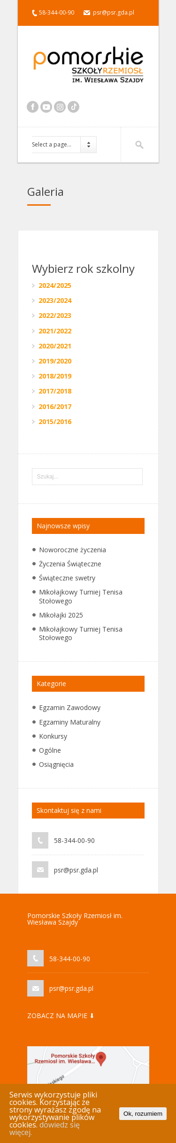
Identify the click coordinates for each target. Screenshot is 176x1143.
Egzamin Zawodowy (69, 707)
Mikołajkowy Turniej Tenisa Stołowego (80, 596)
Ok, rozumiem (142, 1113)
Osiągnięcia (56, 764)
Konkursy (53, 736)
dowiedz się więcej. (44, 1128)
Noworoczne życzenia (72, 549)
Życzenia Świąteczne (70, 563)
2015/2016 (54, 421)
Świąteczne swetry (67, 577)
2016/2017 (54, 406)
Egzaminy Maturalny (69, 722)
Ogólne (50, 750)
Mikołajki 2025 (61, 614)
